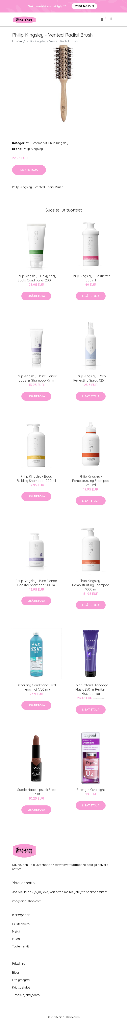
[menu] (111, 19)
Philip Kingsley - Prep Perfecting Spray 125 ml (90, 378)
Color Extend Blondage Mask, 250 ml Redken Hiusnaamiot (91, 689)
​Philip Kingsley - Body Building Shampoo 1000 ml (36, 478)
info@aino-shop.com (27, 901)
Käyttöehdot (21, 987)
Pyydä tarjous (84, 6)
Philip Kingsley (58, 143)
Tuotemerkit (38, 143)
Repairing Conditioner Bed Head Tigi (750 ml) (36, 687)
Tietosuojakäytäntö (26, 995)
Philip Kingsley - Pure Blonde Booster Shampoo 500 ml (36, 583)
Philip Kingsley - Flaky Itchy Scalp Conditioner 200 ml (36, 278)
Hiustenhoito (21, 924)
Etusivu (17, 41)
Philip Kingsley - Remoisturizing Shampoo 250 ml (90, 480)
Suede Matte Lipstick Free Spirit (36, 792)
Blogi (15, 972)
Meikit (16, 931)
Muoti (16, 939)
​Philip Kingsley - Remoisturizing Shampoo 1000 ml (90, 585)
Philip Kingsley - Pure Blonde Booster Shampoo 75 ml (36, 378)
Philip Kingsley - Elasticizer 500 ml (91, 278)
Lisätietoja (29, 170)
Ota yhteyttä (21, 980)
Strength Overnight (91, 790)
